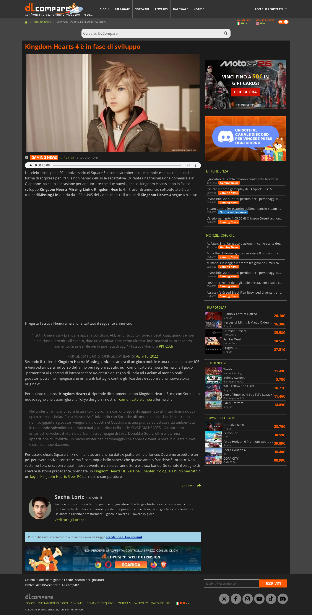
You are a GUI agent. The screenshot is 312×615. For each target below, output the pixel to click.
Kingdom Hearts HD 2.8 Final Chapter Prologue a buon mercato (146, 471)
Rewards (161, 9)
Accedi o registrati (269, 9)
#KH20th (166, 346)
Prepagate (122, 9)
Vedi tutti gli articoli (70, 519)
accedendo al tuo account (124, 537)
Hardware (180, 9)
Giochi (104, 9)
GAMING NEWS (44, 157)
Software (142, 9)
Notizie (198, 9)
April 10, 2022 (147, 356)
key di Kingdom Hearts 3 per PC (55, 476)
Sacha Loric (67, 158)
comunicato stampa (135, 399)
